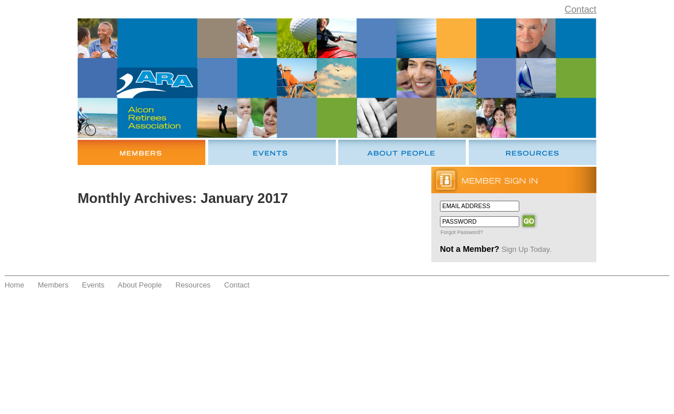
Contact (580, 9)
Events (93, 285)
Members (53, 285)
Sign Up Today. (526, 249)
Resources (192, 285)
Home (14, 285)
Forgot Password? (462, 232)
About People (140, 285)
